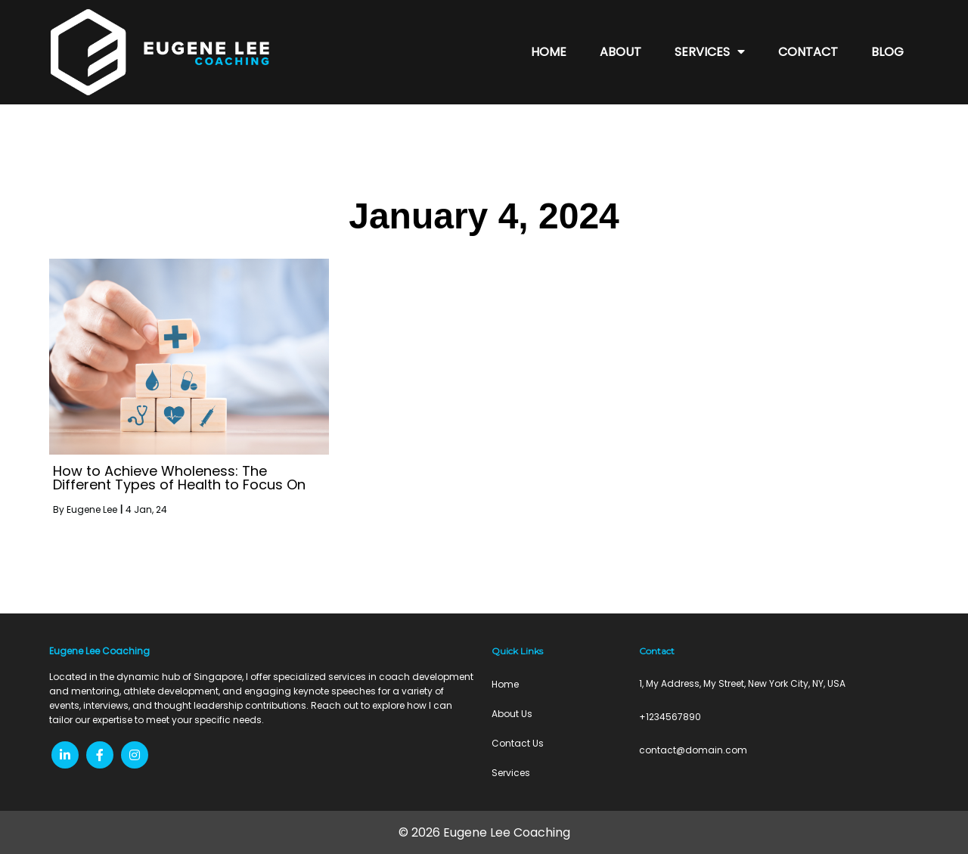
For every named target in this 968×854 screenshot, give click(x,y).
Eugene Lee (92, 509)
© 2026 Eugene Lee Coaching (484, 832)
